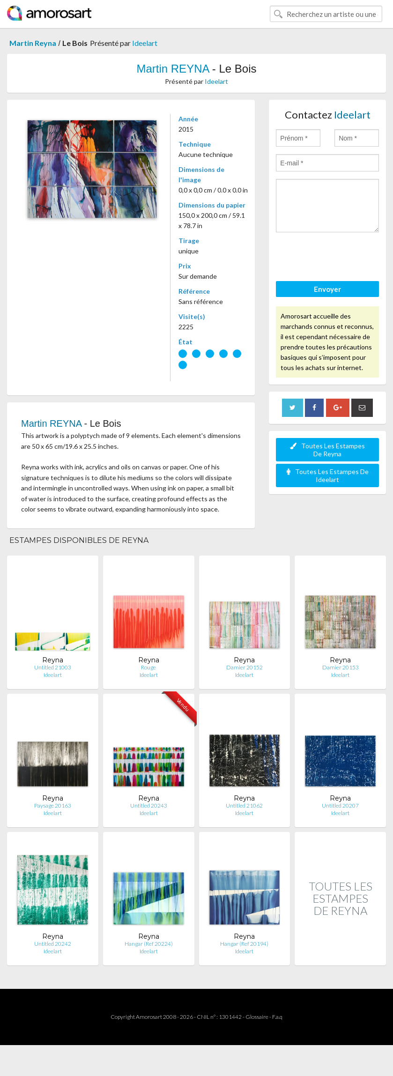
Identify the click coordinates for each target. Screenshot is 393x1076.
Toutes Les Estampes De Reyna (327, 450)
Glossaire (256, 1016)
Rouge (148, 667)
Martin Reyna (32, 42)
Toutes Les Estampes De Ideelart (328, 475)
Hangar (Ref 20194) (244, 943)
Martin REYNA (172, 68)
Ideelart (144, 42)
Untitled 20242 (52, 943)
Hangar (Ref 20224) (149, 943)
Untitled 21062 (244, 805)
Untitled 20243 (148, 805)
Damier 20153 (340, 667)
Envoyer (327, 289)
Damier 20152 (244, 667)
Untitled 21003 (52, 667)
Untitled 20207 (340, 805)
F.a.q (277, 1016)
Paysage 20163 (52, 805)
